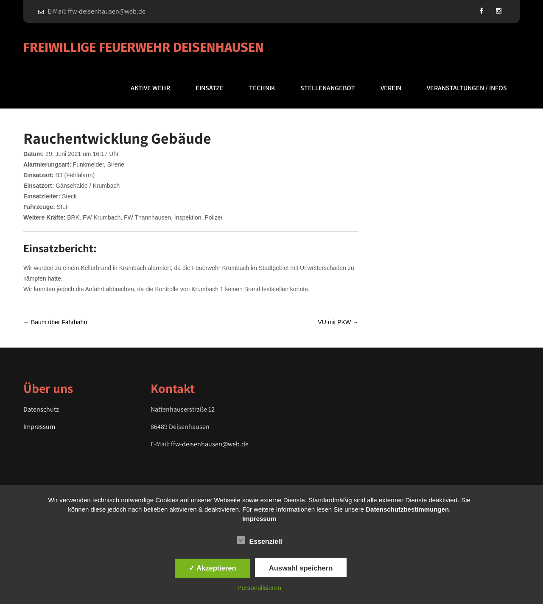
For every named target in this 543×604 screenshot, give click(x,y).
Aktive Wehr (150, 88)
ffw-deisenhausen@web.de (210, 444)
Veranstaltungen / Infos (467, 88)
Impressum (39, 426)
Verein (391, 88)
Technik (262, 88)
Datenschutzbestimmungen (407, 509)
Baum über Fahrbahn (55, 322)
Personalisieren (259, 587)
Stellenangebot (327, 88)
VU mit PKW (338, 322)
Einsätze (210, 88)
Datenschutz (41, 409)
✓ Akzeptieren (212, 568)
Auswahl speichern (301, 568)
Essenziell (259, 540)
